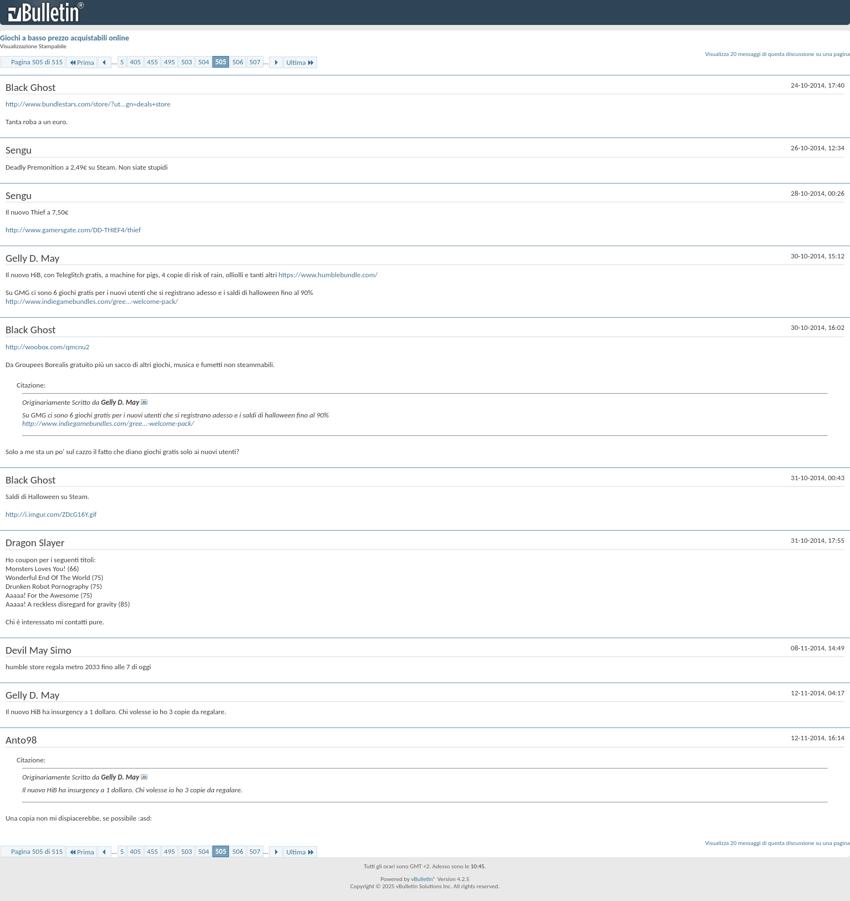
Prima (81, 62)
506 (237, 62)
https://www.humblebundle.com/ (328, 275)
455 (152, 62)
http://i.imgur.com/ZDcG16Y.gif (51, 514)
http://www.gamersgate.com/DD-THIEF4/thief (73, 230)
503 (186, 62)
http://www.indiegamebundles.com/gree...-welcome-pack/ (92, 301)
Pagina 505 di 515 (37, 62)
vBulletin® (423, 879)
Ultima (300, 62)
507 (255, 62)
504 (203, 62)
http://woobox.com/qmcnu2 (47, 347)
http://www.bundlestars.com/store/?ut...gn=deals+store (88, 104)
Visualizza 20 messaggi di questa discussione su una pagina (777, 54)
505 (220, 62)
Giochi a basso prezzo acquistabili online (64, 38)
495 (169, 62)
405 (135, 62)
